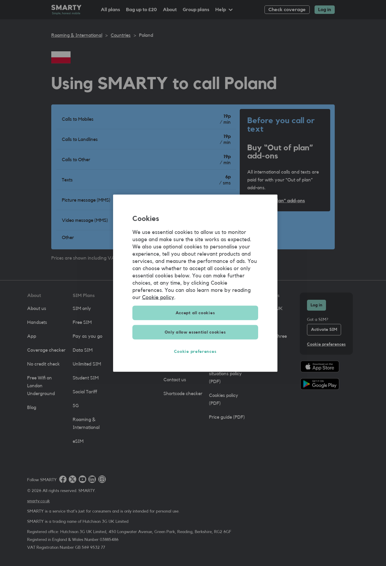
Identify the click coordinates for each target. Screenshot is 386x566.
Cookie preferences (195, 351)
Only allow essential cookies (195, 332)
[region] (195, 283)
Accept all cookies (195, 313)
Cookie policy (158, 297)
